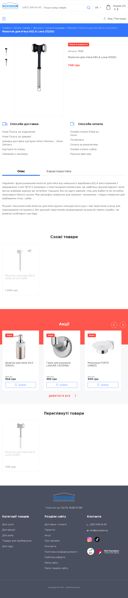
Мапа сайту (51, 563)
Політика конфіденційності (61, 552)
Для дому (7, 535)
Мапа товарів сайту (56, 568)
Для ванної (8, 530)
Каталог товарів (22, 28)
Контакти (50, 546)
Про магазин (52, 541)
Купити (22, 385)
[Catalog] (4, 19)
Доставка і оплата (55, 524)
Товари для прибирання (16, 541)
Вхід (110, 19)
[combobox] (99, 8)
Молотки (71, 28)
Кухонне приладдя (55, 28)
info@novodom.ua (97, 530)
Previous (114, 325)
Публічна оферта (55, 557)
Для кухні (38, 28)
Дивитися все (59, 396)
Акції (48, 535)
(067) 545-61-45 (31, 8)
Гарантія (50, 530)
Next (123, 325)
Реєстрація (120, 19)
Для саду (7, 546)
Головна (6, 28)
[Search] (88, 7)
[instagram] (89, 539)
